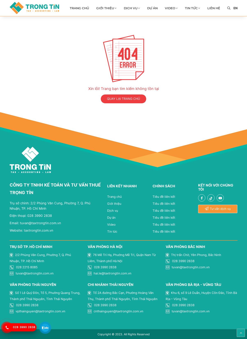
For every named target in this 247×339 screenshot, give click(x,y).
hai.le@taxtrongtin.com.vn (109, 273)
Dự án (152, 8)
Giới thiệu (105, 8)
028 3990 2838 (31, 216)
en (235, 8)
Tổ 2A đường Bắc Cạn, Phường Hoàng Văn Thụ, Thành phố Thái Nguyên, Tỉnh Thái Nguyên (122, 296)
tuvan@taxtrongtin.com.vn (35, 223)
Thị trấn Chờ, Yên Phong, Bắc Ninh (193, 255)
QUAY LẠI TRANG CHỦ (123, 99)
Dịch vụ (131, 8)
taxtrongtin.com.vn (31, 230)
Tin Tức (191, 8)
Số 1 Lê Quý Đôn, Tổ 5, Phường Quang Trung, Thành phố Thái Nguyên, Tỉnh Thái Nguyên (45, 296)
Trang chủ (79, 8)
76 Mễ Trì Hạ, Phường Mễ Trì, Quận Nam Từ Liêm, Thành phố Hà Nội (122, 258)
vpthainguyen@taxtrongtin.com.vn (37, 311)
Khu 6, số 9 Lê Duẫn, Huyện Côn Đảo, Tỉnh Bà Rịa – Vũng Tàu (201, 296)
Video (170, 8)
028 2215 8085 (24, 267)
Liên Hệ (213, 8)
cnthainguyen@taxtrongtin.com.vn (115, 311)
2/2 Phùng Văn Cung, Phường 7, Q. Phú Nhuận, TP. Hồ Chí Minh (40, 258)
